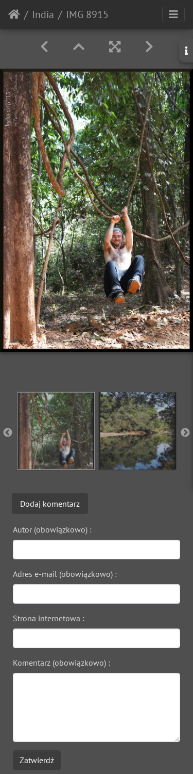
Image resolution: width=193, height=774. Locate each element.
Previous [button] (8, 433)
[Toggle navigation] (173, 14)
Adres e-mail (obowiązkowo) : (65, 574)
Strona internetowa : (48, 618)
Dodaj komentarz (50, 503)
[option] (56, 431)
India (43, 14)
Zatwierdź (37, 760)
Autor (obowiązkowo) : (52, 529)
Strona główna (14, 14)
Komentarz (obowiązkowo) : (61, 662)
